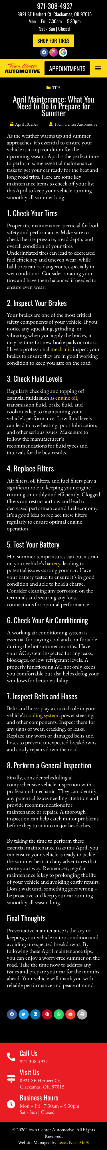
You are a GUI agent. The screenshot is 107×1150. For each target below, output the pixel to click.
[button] (97, 68)
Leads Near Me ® (73, 1142)
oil (74, 397)
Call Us (28, 1053)
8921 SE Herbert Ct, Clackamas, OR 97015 (54, 14)
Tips (56, 87)
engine (62, 397)
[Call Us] (11, 1057)
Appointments (67, 68)
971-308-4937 (54, 6)
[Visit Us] (11, 1079)
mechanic (61, 349)
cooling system (42, 715)
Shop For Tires (53, 40)
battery (52, 563)
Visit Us (29, 1072)
